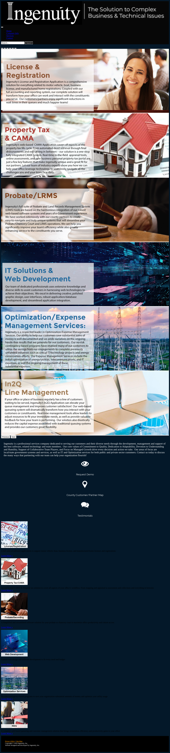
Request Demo (85, 474)
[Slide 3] (7, 48)
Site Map (19, 741)
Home (9, 31)
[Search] (13, 42)
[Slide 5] (13, 48)
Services (10, 36)
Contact (9, 38)
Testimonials (85, 515)
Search (29, 43)
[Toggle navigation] (2, 27)
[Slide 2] (5, 48)
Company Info (12, 33)
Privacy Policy (10, 741)
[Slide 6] (15, 48)
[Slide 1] (2, 48)
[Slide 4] (10, 48)
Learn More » (7, 556)
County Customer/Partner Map (85, 495)
